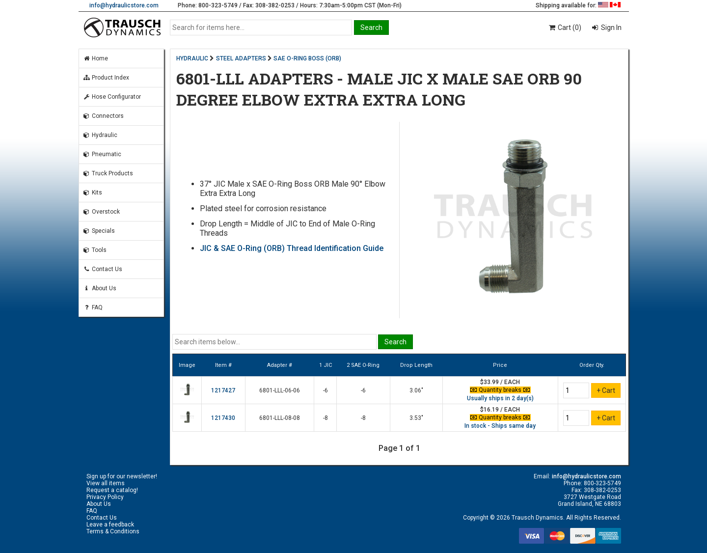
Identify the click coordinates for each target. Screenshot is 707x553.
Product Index (106, 77)
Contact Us (102, 269)
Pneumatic (102, 154)
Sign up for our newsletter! (121, 476)
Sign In (610, 27)
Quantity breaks (500, 390)
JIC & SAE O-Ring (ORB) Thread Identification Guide (291, 248)
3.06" (416, 390)
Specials (99, 230)
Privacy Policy (105, 497)
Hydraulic (100, 135)
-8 (325, 418)
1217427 (223, 390)
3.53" (416, 418)
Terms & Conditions (112, 531)
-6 (325, 390)
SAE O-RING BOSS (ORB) (307, 58)
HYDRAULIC (192, 58)
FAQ (93, 307)
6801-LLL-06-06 (279, 390)
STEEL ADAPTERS (241, 58)
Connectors (103, 115)
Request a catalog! (112, 490)
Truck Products (108, 173)
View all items (105, 483)
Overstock (101, 211)
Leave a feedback (110, 524)
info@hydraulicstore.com (124, 5)
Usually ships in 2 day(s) (500, 398)
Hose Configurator (112, 96)
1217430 (223, 418)
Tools (95, 250)
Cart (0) (564, 27)
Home (95, 58)
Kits (92, 192)
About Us (99, 288)
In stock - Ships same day (500, 425)
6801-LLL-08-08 (279, 418)
